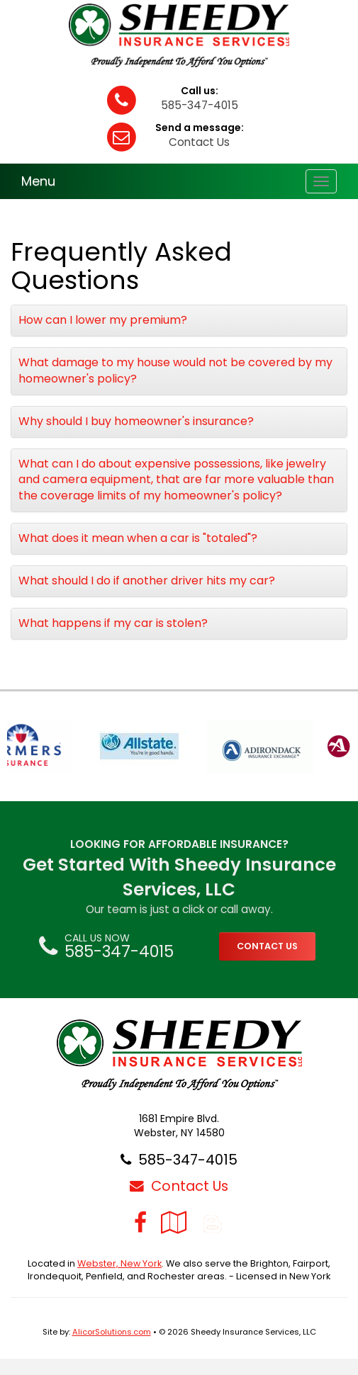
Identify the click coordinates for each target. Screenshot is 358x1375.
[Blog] (212, 1222)
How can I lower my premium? (102, 320)
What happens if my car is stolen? (113, 623)
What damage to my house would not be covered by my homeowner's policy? (175, 370)
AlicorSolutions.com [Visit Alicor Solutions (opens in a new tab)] (111, 1331)
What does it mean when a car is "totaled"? (137, 538)
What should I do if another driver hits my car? (146, 580)
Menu (38, 181)
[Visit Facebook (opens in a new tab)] (140, 1222)
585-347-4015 (199, 105)
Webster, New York (119, 1263)
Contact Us (199, 142)
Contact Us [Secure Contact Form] (179, 1186)
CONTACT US (267, 946)
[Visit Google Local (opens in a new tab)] (174, 1222)
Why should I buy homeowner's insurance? (136, 421)
